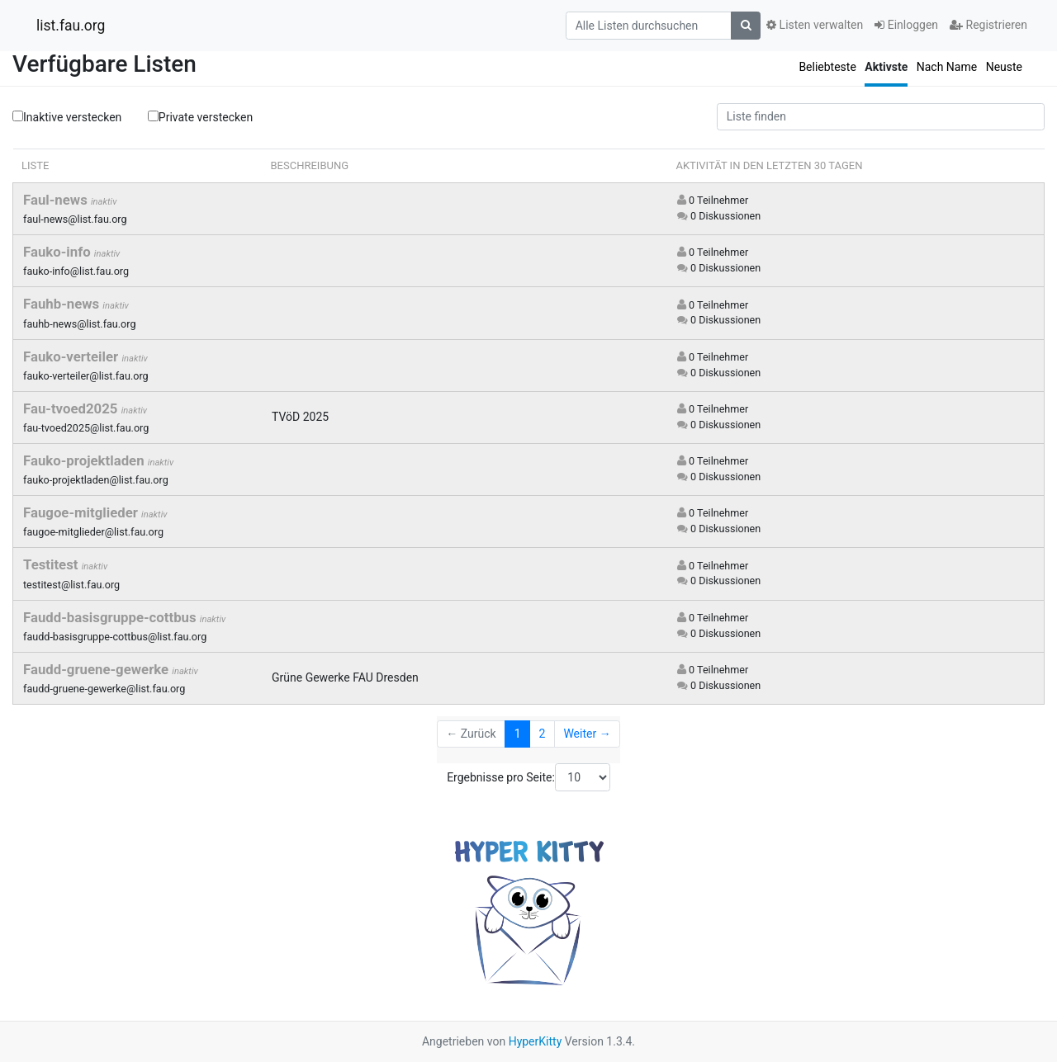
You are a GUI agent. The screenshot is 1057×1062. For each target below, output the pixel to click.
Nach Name (947, 66)
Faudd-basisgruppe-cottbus (111, 617)
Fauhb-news (62, 303)
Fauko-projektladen (85, 460)
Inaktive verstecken (66, 117)
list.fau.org (70, 25)
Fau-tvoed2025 (72, 408)
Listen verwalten (814, 24)
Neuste (1004, 66)
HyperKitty (535, 1041)
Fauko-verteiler (72, 356)
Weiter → (586, 733)
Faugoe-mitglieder (82, 512)
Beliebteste (827, 66)
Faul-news (57, 199)
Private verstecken (200, 116)
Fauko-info (58, 251)
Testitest (52, 564)
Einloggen (906, 24)
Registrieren (988, 24)
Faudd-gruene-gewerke (97, 669)
